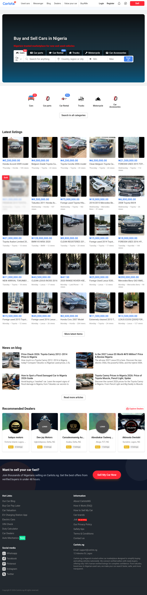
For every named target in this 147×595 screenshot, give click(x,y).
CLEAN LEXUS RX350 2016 (44, 280)
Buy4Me (84, 3)
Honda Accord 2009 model (15, 164)
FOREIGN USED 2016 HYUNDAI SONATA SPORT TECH (131, 241)
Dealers (57, 3)
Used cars (25, 3)
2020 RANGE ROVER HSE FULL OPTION (73, 280)
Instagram (9, 569)
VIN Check (7, 524)
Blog (49, 3)
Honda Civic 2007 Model (72, 319)
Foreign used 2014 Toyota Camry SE (102, 241)
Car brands (79, 515)
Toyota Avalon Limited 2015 (16, 241)
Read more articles (73, 397)
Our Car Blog (8, 501)
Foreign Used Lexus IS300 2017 (102, 280)
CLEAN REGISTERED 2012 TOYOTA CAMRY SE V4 (73, 241)
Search (128, 59)
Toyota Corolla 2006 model (73, 164)
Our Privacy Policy (83, 524)
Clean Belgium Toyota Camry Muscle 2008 (102, 164)
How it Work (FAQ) (83, 505)
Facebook (9, 558)
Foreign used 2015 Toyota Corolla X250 (16, 319)
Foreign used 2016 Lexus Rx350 (45, 319)
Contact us (79, 538)
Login (101, 3)
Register (110, 3)
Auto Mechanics (13, 538)
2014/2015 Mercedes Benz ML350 (102, 203)
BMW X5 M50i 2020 (41, 241)
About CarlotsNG (82, 501)
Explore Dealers (135, 408)
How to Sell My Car (83, 510)
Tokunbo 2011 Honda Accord (45, 203)
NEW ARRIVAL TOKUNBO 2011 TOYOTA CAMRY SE (16, 280)
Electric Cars (8, 519)
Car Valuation (9, 510)
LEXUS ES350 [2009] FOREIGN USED (131, 319)
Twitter (8, 574)
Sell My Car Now (106, 474)
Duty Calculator (10, 528)
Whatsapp (9, 553)
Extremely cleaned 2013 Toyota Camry (102, 319)
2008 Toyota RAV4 (127, 203)
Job (80, 519)
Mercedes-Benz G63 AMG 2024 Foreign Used (131, 280)
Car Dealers (8, 533)
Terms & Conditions (84, 533)
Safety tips (79, 529)
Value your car (70, 3)
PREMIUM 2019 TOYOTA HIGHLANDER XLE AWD (16, 203)
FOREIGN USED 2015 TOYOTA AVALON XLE (131, 164)
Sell (137, 3)
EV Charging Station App (14, 515)
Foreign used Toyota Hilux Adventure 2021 (73, 203)
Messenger (38, 3)
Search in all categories (73, 115)
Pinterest (9, 564)
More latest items (73, 334)
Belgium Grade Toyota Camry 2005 (45, 164)
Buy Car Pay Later (11, 505)
